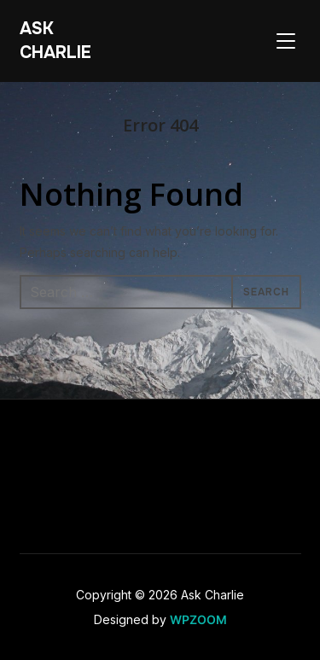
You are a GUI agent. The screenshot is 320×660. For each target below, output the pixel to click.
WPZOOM (198, 619)
